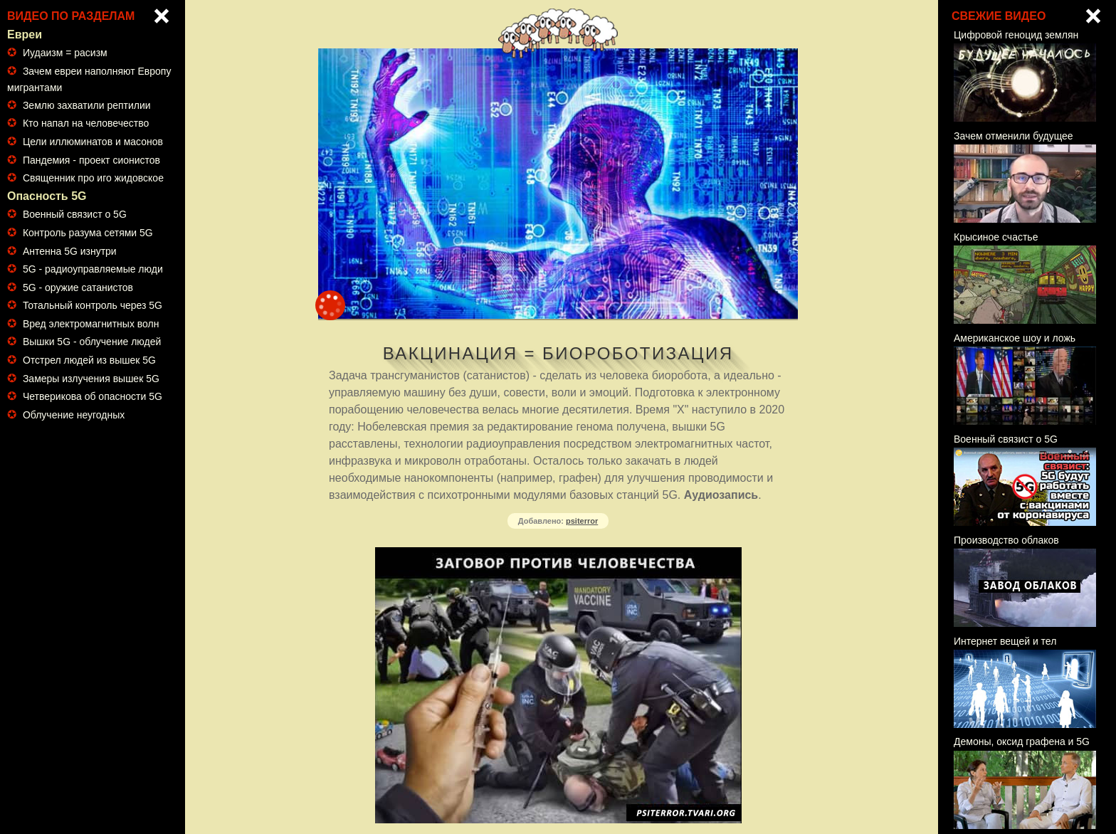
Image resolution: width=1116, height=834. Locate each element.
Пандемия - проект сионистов (91, 160)
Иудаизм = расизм (65, 52)
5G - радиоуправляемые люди (93, 269)
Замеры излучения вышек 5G (91, 378)
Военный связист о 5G (75, 214)
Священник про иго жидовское (93, 178)
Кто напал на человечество (86, 123)
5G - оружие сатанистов (78, 287)
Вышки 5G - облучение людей (92, 341)
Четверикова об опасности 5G (92, 396)
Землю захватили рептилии (87, 105)
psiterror (582, 521)
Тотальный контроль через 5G (92, 305)
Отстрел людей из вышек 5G (89, 360)
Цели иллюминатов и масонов (93, 141)
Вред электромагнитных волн (91, 323)
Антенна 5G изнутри (70, 251)
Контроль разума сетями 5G (88, 232)
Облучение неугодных (74, 415)
